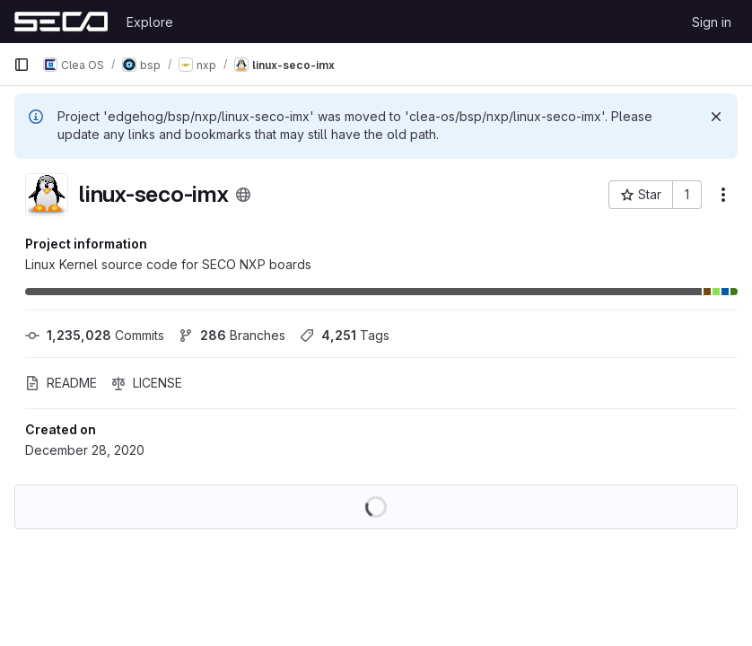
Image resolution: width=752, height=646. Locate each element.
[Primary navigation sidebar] (21, 64)
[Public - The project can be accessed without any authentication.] (243, 195)
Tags (344, 335)
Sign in (711, 22)
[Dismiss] (716, 116)
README (61, 382)
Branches (232, 335)
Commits (94, 335)
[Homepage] (61, 21)
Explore (150, 22)
